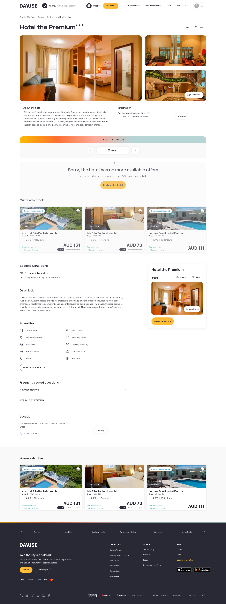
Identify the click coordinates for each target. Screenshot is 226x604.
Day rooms (38, 532)
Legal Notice (177, 595)
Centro (50, 17)
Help (169, 6)
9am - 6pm (155, 484)
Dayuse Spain (115, 571)
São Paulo (31, 17)
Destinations (134, 6)
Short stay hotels (98, 532)
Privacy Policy (192, 595)
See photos (193, 95)
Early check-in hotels (128, 532)
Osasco (41, 17)
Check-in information (73, 400)
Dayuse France (115, 550)
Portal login (43, 569)
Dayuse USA (114, 560)
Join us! (26, 569)
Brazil (22, 17)
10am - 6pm (29, 484)
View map (182, 116)
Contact (180, 549)
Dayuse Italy (114, 565)
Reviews (146, 554)
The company (148, 549)
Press (145, 560)
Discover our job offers (152, 565)
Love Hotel (68, 532)
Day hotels (157, 532)
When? (113, 150)
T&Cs (204, 595)
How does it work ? (153, 6)
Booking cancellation (185, 560)
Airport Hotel (187, 532)
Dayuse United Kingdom (119, 555)
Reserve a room (162, 321)
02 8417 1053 (28, 433)
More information (32, 367)
